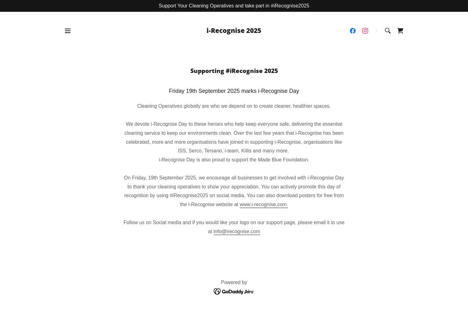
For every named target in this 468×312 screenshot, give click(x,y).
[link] (234, 31)
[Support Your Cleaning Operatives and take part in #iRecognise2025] (234, 5)
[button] (67, 31)
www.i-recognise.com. (264, 204)
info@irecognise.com (237, 231)
